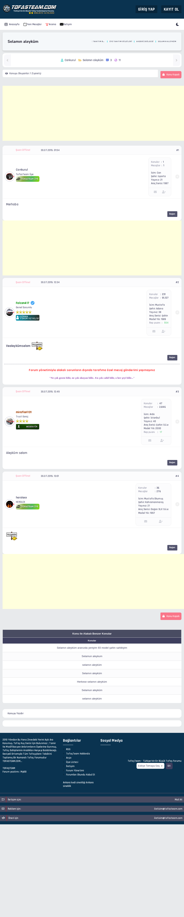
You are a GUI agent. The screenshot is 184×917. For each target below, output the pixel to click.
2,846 (162, 407)
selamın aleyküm (92, 664)
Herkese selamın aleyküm (92, 681)
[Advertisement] (93, 113)
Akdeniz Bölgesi (145, 41)
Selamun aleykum (92, 656)
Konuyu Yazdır (16, 713)
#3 (177, 391)
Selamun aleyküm (92, 690)
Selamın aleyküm (92, 673)
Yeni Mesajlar (32, 24)
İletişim (66, 24)
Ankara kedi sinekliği (74, 782)
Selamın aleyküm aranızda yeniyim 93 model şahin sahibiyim (92, 647)
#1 (177, 150)
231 (164, 294)
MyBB (23, 771)
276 (159, 491)
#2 (177, 282)
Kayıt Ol (171, 9)
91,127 (165, 297)
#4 (177, 476)
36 (158, 487)
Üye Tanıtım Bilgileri (120, 41)
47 (160, 403)
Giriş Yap (146, 9)
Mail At (178, 799)
